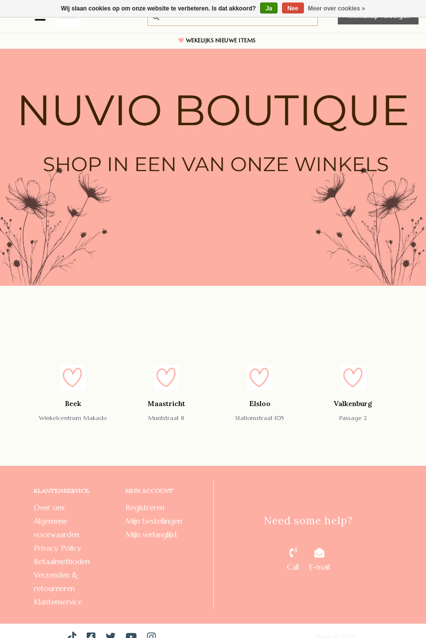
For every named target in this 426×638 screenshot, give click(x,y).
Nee (292, 8)
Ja (269, 8)
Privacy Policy (57, 548)
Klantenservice (58, 602)
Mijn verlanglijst (151, 534)
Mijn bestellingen (154, 521)
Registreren (145, 507)
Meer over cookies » (336, 8)
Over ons (49, 507)
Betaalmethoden (62, 561)
